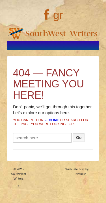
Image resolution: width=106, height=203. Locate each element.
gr (58, 15)
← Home (51, 120)
